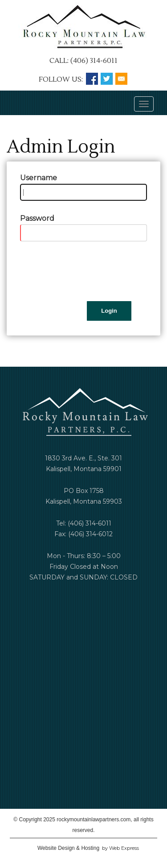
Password (37, 218)
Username (38, 178)
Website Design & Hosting (68, 848)
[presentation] (87, 271)
